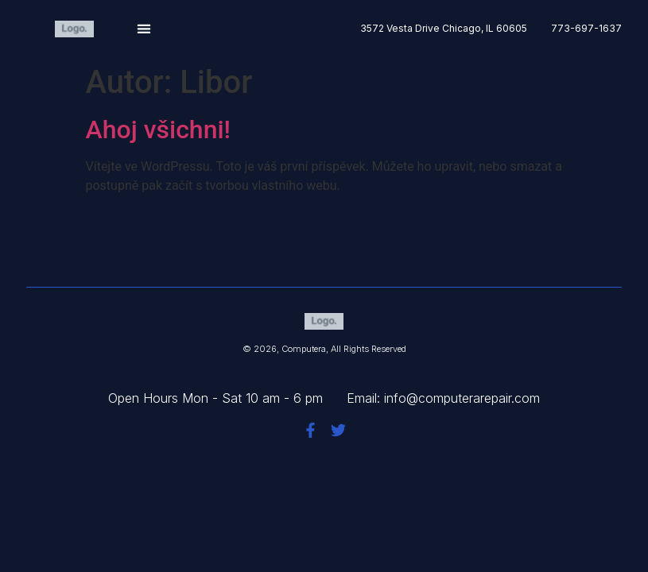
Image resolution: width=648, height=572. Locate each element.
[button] (144, 29)
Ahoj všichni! (158, 129)
